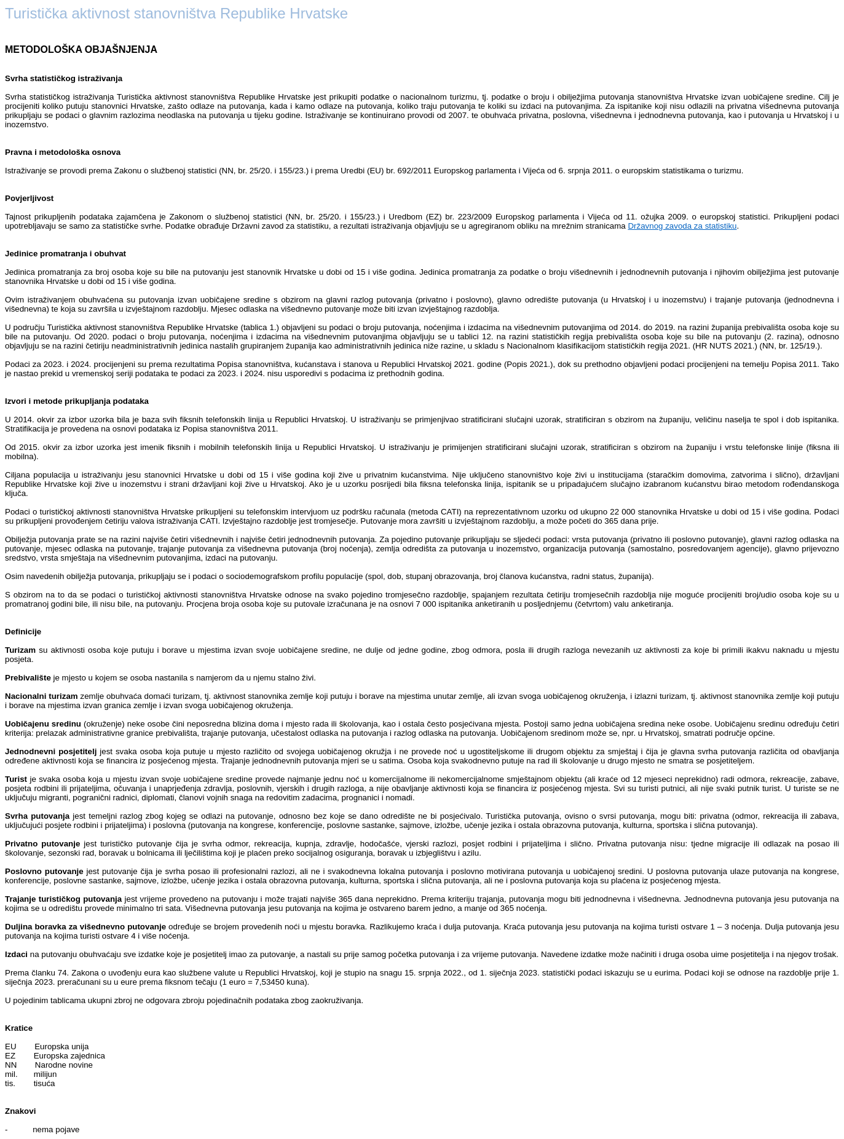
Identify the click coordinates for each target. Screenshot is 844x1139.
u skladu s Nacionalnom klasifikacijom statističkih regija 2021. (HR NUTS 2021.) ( (615, 345)
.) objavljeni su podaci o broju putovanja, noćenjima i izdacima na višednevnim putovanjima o (443, 327)
